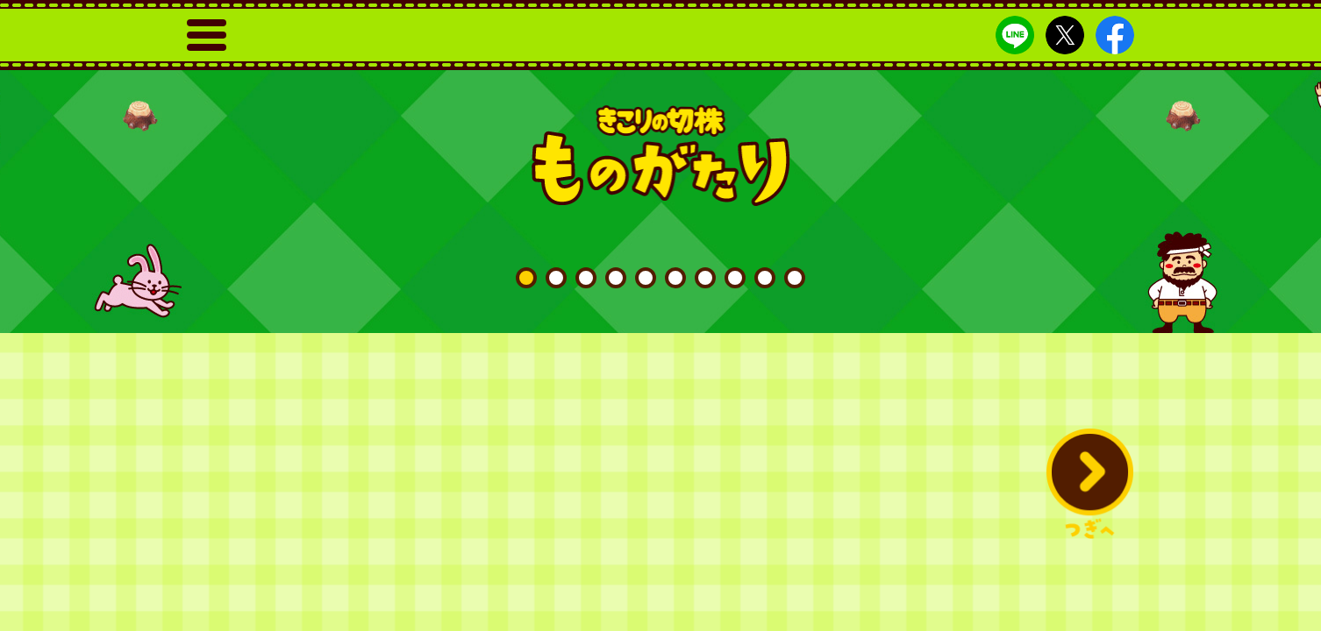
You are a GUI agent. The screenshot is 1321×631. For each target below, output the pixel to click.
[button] (1089, 484)
